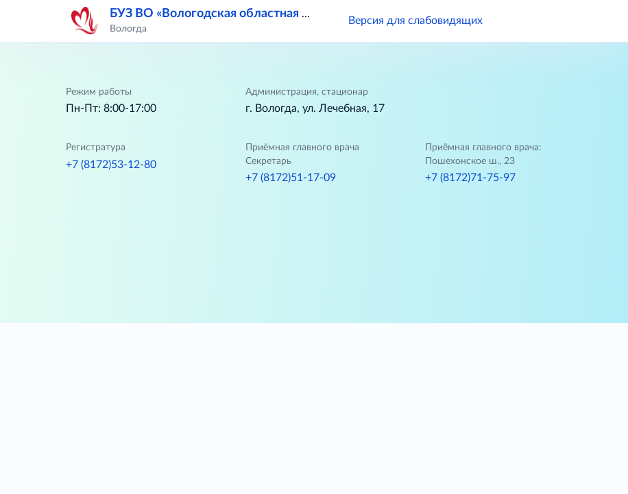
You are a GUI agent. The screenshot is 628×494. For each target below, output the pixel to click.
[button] (513, 20)
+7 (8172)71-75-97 (470, 177)
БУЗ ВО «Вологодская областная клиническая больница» (275, 14)
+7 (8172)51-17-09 (290, 177)
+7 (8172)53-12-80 (111, 164)
